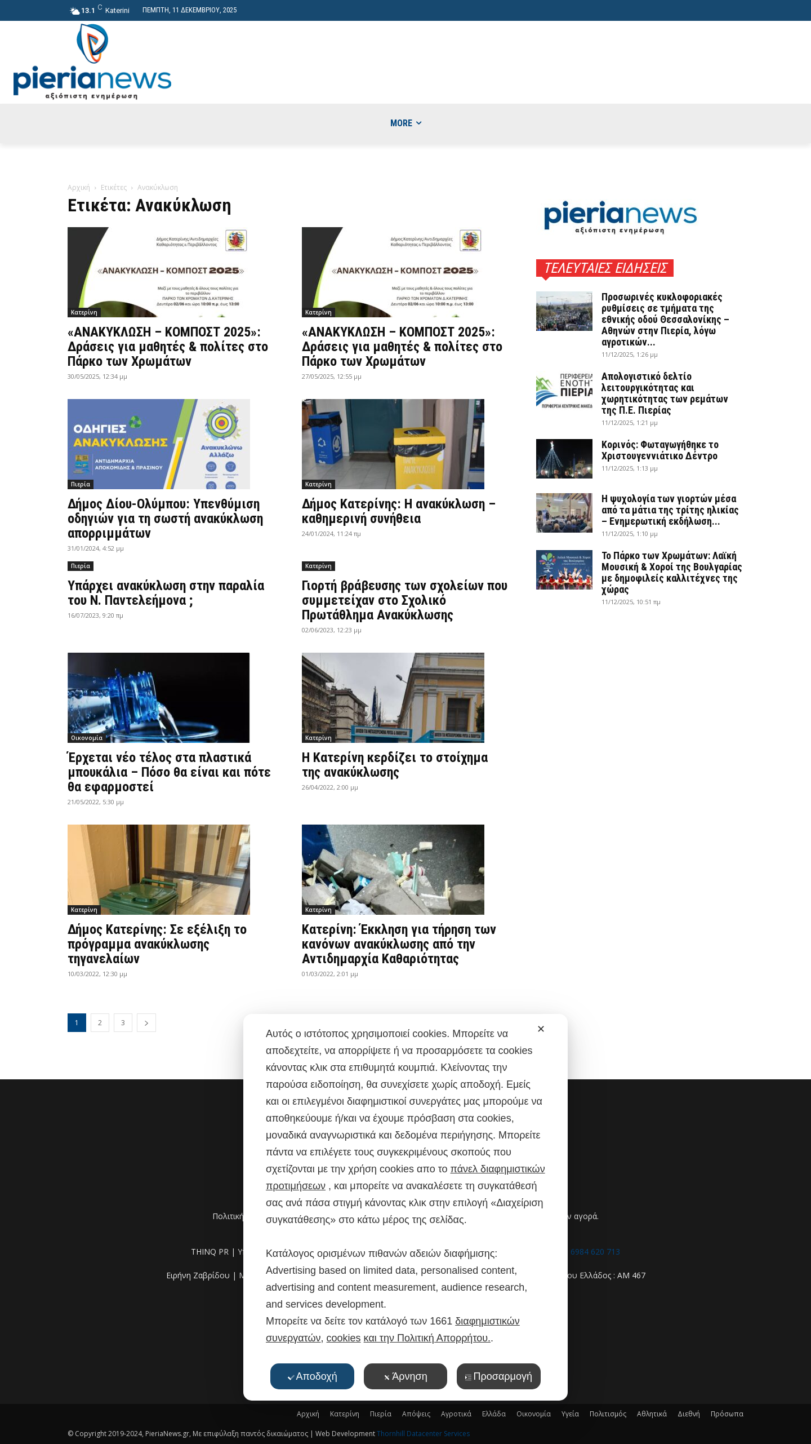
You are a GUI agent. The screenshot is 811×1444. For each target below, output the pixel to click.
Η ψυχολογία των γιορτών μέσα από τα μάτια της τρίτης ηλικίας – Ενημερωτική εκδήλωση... (670, 510)
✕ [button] (541, 1029)
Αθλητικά (652, 1414)
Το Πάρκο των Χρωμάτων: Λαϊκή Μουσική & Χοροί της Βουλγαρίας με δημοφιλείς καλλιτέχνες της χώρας (671, 572)
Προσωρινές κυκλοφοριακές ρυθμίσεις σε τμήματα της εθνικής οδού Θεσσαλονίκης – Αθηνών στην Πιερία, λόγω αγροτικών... (665, 319)
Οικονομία (87, 738)
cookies (344, 1338)
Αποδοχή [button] (312, 1376)
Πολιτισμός (608, 1414)
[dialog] (405, 1207)
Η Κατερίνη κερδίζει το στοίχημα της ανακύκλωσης (395, 765)
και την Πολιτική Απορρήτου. (427, 1338)
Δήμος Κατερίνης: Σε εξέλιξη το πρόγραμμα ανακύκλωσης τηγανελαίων (157, 944)
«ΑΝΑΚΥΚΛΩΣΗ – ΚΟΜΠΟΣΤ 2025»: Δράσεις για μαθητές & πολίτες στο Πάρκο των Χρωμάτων (168, 346)
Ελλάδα (494, 1414)
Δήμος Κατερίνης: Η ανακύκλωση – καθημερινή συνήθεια (399, 511)
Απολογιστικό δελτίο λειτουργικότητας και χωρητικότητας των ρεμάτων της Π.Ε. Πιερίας (664, 393)
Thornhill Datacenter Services (423, 1433)
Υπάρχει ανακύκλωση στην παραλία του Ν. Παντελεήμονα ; (166, 593)
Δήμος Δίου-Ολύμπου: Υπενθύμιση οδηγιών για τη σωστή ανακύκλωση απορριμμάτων (165, 518)
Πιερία (80, 484)
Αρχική (79, 187)
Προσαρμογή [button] (498, 1376)
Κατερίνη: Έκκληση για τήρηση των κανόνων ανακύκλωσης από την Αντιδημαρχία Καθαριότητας (399, 944)
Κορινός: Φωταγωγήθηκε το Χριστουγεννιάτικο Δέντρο (660, 450)
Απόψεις (416, 1414)
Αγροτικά (456, 1414)
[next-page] (146, 1022)
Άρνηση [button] (405, 1376)
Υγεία (570, 1414)
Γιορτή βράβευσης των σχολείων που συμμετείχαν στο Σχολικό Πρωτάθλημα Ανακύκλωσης (404, 600)
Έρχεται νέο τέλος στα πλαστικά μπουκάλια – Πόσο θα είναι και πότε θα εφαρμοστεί (169, 772)
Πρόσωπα (727, 1414)
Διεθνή (689, 1414)
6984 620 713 (595, 1251)
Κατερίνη (84, 312)
